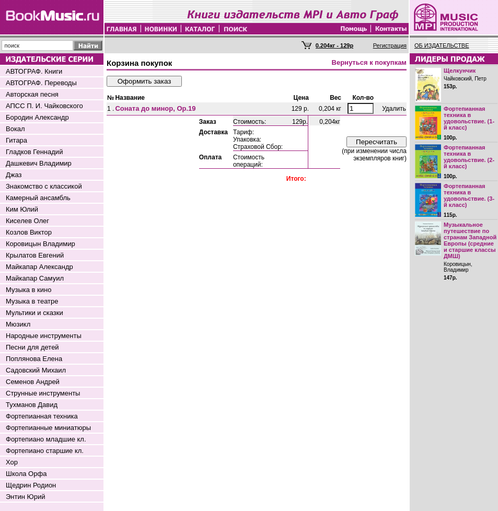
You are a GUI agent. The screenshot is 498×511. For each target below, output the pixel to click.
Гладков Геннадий (34, 152)
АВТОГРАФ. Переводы (41, 83)
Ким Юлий (22, 209)
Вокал (15, 129)
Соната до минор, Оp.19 (155, 108)
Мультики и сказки (34, 313)
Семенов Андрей (33, 382)
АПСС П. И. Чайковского (44, 106)
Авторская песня (32, 94)
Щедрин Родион (31, 485)
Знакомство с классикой (44, 186)
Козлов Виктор (29, 232)
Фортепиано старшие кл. (45, 451)
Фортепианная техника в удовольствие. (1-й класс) (469, 118)
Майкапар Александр (39, 267)
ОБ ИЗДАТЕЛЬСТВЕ (441, 45)
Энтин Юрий (25, 497)
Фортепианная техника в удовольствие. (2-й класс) (469, 156)
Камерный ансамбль (38, 198)
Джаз (14, 175)
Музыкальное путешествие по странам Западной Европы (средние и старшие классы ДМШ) (470, 240)
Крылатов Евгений (35, 255)
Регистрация (390, 45)
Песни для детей (32, 347)
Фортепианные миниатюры (48, 428)
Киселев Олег (27, 221)
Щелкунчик (460, 70)
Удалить (394, 108)
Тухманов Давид (31, 405)
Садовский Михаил (36, 370)
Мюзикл (18, 324)
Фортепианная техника (42, 416)
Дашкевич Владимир (39, 163)
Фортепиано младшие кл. (46, 439)
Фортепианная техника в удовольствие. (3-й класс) (469, 195)
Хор (12, 462)
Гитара (16, 140)
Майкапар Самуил (35, 278)
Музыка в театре (32, 301)
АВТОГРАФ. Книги (34, 71)
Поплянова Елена (34, 359)
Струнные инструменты (43, 393)
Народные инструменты (44, 336)
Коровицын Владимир (40, 244)
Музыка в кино (28, 290)
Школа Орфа (26, 474)
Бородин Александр (37, 117)
